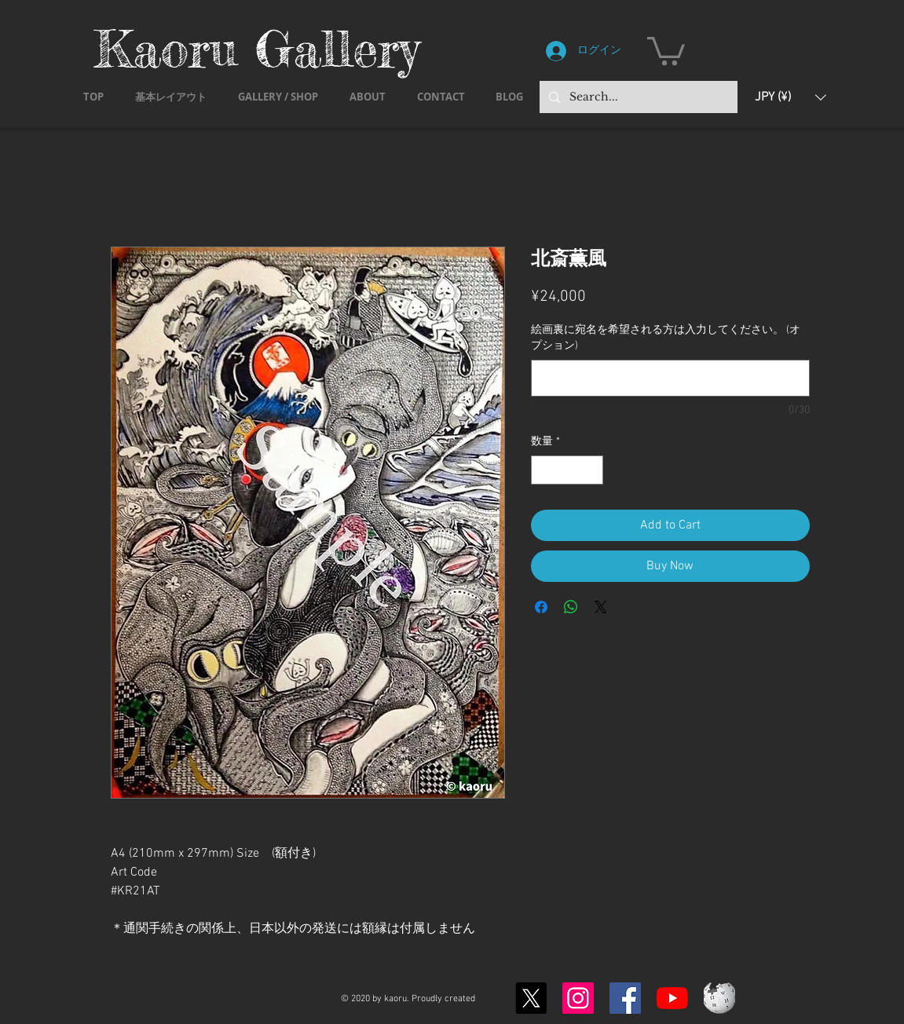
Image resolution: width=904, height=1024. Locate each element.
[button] (666, 49)
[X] (531, 998)
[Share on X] (600, 607)
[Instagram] (578, 998)
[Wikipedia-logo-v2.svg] (719, 998)
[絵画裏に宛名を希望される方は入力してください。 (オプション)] (670, 378)
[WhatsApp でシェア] (571, 607)
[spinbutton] (567, 470)
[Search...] (637, 97)
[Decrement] (543, 470)
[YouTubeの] (672, 998)
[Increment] (591, 470)
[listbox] (790, 97)
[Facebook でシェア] (541, 607)
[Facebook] (625, 998)
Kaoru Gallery (256, 48)
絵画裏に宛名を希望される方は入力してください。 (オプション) (665, 338)
